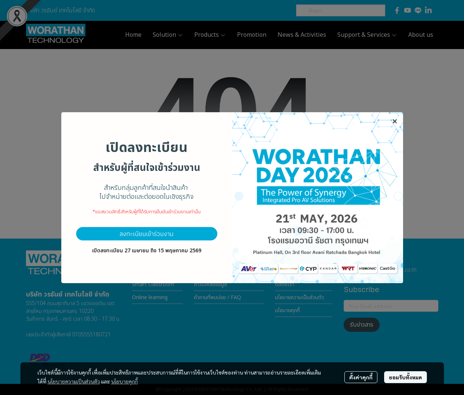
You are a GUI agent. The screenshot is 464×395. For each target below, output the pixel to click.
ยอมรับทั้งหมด (405, 377)
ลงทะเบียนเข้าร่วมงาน (146, 233)
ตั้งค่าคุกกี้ (361, 377)
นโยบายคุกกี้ (124, 381)
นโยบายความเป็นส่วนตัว (74, 381)
